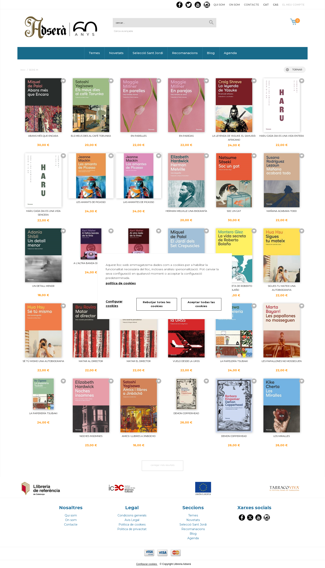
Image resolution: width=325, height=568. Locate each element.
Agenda (230, 53)
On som (234, 4)
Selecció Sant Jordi (148, 53)
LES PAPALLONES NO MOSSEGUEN (282, 361)
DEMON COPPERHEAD (186, 413)
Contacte (251, 4)
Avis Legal (132, 520)
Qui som (219, 4)
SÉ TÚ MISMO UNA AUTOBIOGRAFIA (43, 361)
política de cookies (121, 283)
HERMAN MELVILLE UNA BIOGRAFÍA (186, 211)
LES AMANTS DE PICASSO (91, 202)
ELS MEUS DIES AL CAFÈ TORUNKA (91, 135)
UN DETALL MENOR (43, 286)
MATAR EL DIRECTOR (139, 361)
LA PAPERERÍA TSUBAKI (43, 413)
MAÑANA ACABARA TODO (282, 211)
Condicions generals (132, 515)
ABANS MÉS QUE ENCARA (43, 135)
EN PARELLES (139, 135)
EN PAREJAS (186, 135)
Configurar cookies (147, 564)
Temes (94, 53)
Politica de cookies (132, 524)
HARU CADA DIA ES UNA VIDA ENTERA (281, 135)
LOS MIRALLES (281, 436)
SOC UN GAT (234, 211)
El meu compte (293, 4)
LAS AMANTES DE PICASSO (138, 202)
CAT (266, 4)
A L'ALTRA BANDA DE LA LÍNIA (91, 263)
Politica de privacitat (132, 529)
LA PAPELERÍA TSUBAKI (234, 361)
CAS (275, 4)
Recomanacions (185, 53)
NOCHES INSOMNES (91, 436)
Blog (211, 53)
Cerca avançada (123, 31)
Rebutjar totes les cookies (157, 304)
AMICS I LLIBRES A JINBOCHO (138, 436)
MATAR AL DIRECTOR (91, 361)
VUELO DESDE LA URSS (186, 361)
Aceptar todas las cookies (201, 304)
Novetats (116, 53)
